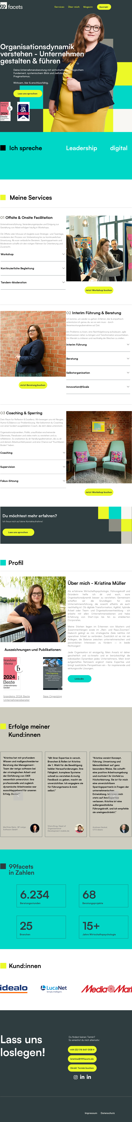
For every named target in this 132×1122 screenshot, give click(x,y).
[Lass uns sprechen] (27, 93)
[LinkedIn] (79, 678)
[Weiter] (114, 796)
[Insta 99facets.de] (75, 1077)
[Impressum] (86, 1113)
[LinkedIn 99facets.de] (82, 1077)
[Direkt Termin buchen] (82, 1068)
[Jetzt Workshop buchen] (99, 290)
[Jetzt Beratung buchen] (33, 385)
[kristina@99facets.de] (82, 1058)
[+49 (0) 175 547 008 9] (82, 1049)
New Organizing (52, 696)
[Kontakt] (104, 7)
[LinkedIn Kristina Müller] (88, 1077)
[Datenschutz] (109, 1113)
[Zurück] (18, 796)
